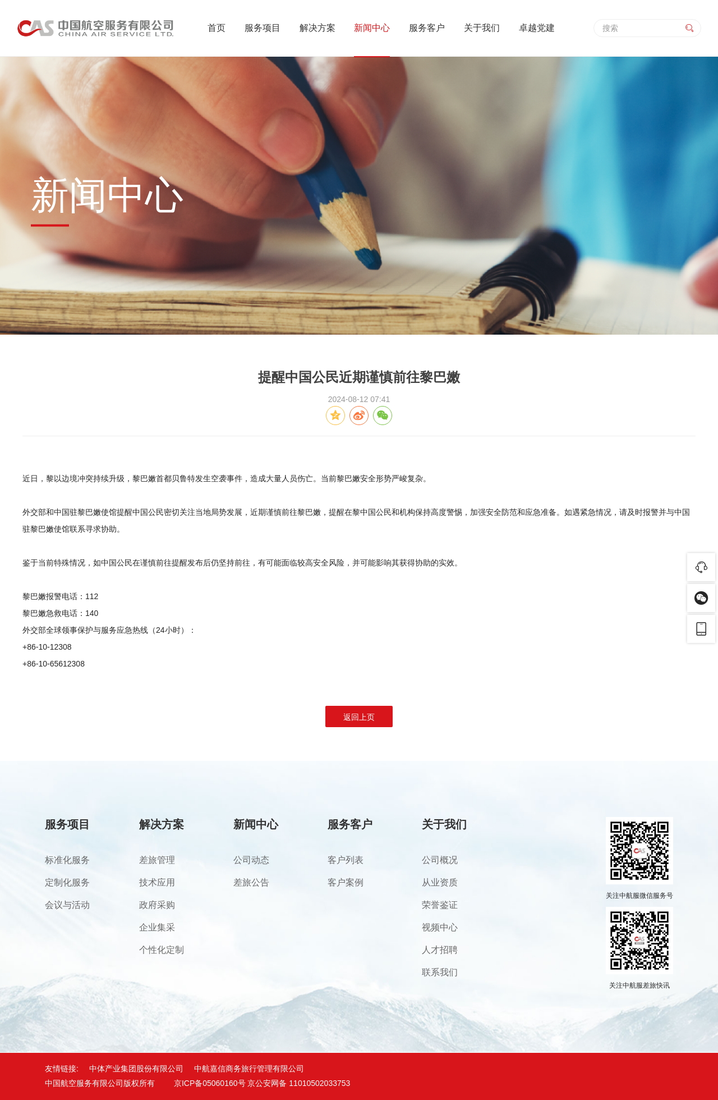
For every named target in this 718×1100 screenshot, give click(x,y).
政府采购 (157, 905)
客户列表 (345, 860)
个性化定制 (161, 950)
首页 (216, 28)
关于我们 (482, 28)
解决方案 (317, 28)
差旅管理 (157, 860)
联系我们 (440, 972)
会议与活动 (67, 905)
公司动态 (251, 860)
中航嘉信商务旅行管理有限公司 (249, 1068)
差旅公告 (251, 882)
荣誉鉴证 (440, 905)
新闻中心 (372, 28)
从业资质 (440, 882)
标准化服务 (67, 860)
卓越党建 (537, 28)
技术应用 (157, 882)
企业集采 (157, 927)
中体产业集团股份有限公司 (136, 1068)
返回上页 (359, 717)
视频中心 (440, 927)
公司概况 (440, 860)
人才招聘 (440, 950)
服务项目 (262, 28)
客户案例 (345, 882)
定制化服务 (67, 882)
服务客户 (427, 28)
